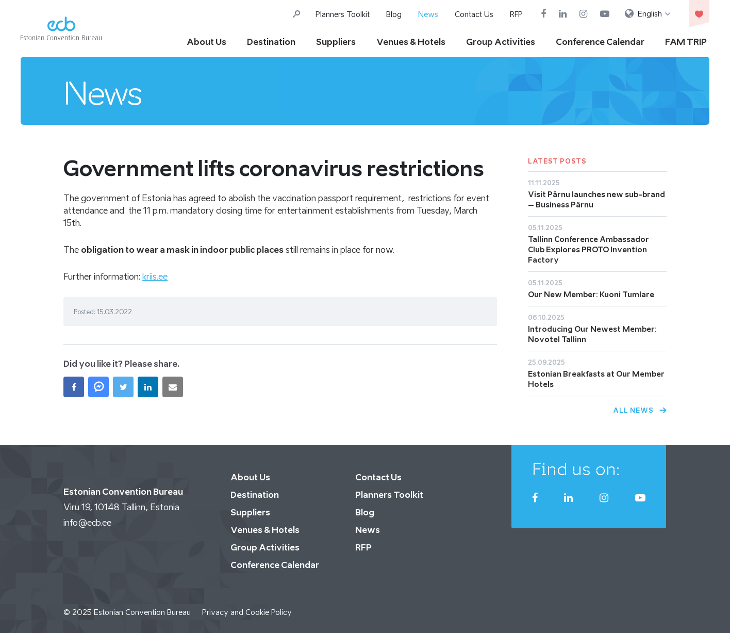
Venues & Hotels (410, 42)
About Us (206, 42)
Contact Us (474, 14)
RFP (516, 14)
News (428, 14)
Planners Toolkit (343, 14)
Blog (394, 14)
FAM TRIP (686, 42)
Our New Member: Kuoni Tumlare (591, 294)
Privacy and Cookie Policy (247, 612)
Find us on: (576, 469)
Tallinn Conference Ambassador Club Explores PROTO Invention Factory (588, 249)
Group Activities (500, 42)
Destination (271, 42)
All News (633, 410)
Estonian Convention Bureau (142, 612)
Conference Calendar (600, 42)
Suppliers (336, 42)
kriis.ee (155, 276)
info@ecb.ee (87, 522)
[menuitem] (648, 14)
